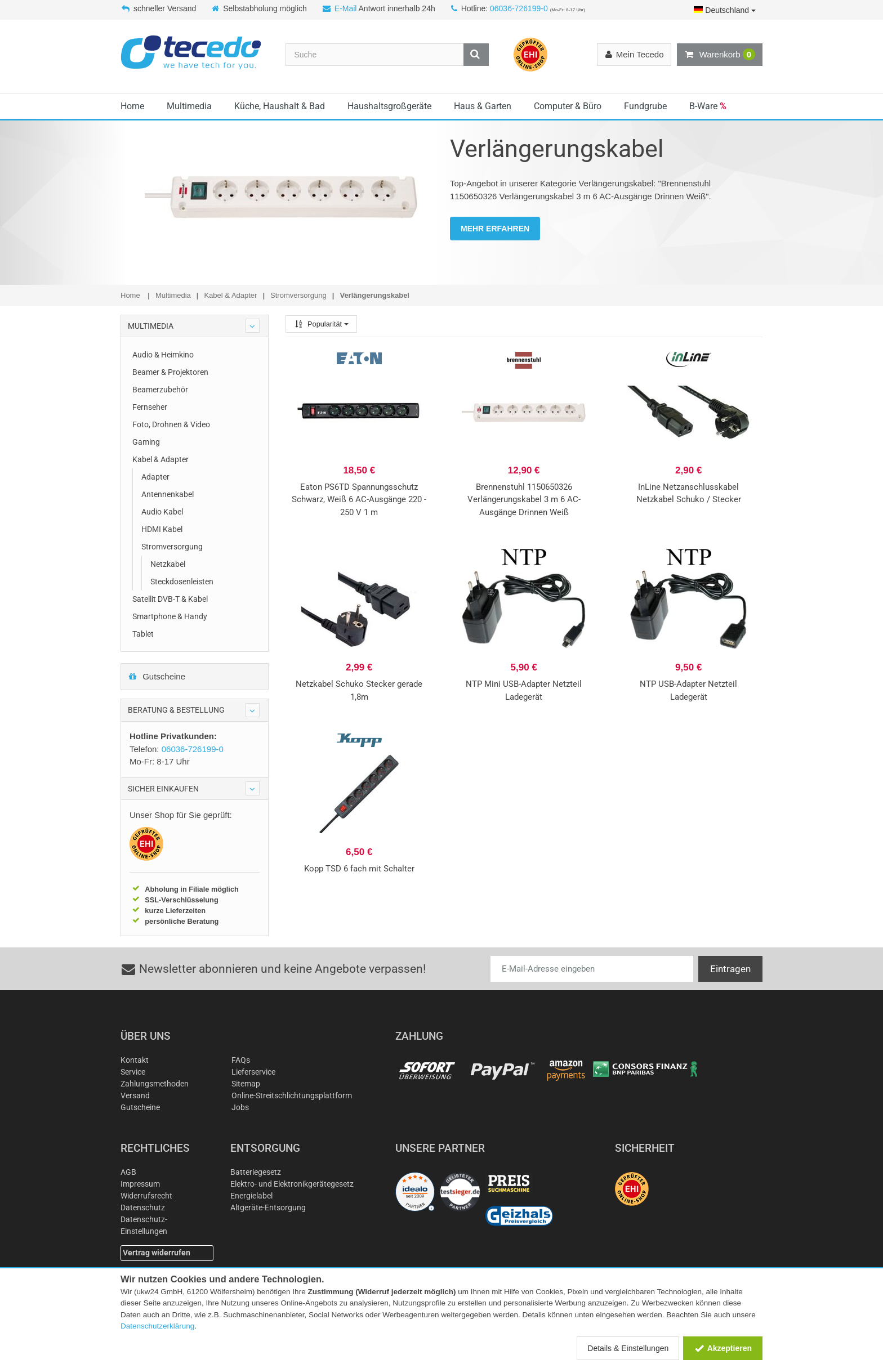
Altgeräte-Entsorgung (268, 1207)
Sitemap (245, 1083)
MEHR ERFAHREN (495, 228)
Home (132, 106)
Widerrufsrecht (146, 1195)
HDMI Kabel (161, 529)
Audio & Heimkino (163, 354)
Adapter (155, 476)
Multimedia (189, 106)
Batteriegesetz (255, 1172)
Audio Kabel (162, 511)
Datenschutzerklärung (157, 1326)
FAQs (240, 1060)
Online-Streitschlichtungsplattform (291, 1095)
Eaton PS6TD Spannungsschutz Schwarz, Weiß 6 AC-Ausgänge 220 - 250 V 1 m (359, 499)
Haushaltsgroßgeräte (389, 106)
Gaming (146, 441)
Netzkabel (167, 564)
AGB (128, 1172)
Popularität (321, 324)
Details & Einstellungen (627, 1348)
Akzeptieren (723, 1348)
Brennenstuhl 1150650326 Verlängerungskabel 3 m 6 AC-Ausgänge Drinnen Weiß (524, 499)
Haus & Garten (482, 106)
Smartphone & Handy (169, 616)
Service (133, 1071)
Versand (135, 1095)
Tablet (143, 633)
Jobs (240, 1107)
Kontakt (135, 1060)
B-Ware (707, 106)
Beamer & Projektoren (170, 372)
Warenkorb (719, 55)
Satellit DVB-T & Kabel (170, 598)
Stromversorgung (172, 546)
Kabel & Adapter (160, 459)
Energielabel (251, 1195)
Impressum (140, 1183)
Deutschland (725, 10)
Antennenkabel (167, 494)
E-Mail (346, 8)
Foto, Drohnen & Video (171, 424)
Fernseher (149, 407)
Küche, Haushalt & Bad (279, 106)
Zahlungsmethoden (155, 1083)
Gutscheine (156, 676)
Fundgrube (645, 106)
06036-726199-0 (519, 8)
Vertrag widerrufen (156, 1252)
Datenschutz (143, 1207)
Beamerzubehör (160, 389)
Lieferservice (253, 1071)
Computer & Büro (567, 106)
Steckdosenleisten (181, 581)
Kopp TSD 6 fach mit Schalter (359, 869)
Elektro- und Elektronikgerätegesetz (292, 1183)
